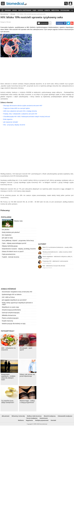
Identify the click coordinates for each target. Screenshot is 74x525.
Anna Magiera (46, 258)
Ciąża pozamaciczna (8, 254)
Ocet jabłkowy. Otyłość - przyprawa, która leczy (18, 240)
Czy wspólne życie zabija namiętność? (7, 401)
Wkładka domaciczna (9, 315)
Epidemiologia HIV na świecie (11, 294)
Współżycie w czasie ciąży (10, 307)
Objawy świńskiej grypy (10, 246)
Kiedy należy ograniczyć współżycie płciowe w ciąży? (17, 303)
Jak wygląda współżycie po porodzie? (14, 300)
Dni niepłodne (6, 235)
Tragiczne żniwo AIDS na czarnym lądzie (16, 108)
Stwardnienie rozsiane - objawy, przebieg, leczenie (19, 249)
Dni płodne (5, 229)
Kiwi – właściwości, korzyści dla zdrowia (54, 266)
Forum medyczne (31, 418)
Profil (70, 3)
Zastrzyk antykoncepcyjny (11, 312)
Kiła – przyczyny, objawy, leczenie (14, 125)
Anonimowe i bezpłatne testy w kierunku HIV (17, 292)
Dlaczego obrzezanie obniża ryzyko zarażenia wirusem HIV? (22, 105)
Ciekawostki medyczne (65, 416)
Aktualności (5, 416)
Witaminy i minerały (18, 416)
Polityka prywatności (42, 420)
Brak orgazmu (7, 119)
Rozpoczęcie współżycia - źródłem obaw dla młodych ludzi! (8, 377)
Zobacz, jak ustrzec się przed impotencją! (27, 375)
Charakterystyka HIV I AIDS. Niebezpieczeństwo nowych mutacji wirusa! (26, 116)
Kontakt (53, 420)
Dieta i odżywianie (24, 10)
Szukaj (66, 3)
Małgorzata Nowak (47, 267)
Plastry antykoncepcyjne (10, 318)
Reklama (21, 420)
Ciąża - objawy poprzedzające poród (14, 243)
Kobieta (47, 10)
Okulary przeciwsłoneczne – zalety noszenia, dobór (57, 252)
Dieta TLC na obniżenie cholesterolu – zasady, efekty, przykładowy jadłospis (58, 247)
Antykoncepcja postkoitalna (11, 310)
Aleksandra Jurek (47, 254)
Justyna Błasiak (46, 249)
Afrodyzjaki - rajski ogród (26, 349)
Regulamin (29, 420)
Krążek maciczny (7, 321)
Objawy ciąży (18, 221)
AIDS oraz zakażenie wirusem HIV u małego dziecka (20, 111)
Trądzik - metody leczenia (10, 257)
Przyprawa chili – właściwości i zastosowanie (55, 261)
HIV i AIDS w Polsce (8, 297)
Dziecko (40, 10)
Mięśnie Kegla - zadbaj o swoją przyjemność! (27, 401)
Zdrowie (8, 10)
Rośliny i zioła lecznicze (34, 416)
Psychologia (64, 10)
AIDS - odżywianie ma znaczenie (8, 349)
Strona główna (2, 10)
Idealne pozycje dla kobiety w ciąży (13, 323)
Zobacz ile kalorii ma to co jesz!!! (13, 251)
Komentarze (44, 23)
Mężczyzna (55, 10)
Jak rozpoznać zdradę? (10, 122)
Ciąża (34, 10)
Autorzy (42, 244)
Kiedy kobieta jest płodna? (11, 232)
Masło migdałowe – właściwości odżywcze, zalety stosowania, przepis (58, 256)
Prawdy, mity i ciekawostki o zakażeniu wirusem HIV (20, 114)
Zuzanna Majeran (47, 263)
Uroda (14, 10)
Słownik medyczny (49, 416)
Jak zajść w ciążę (7, 238)
